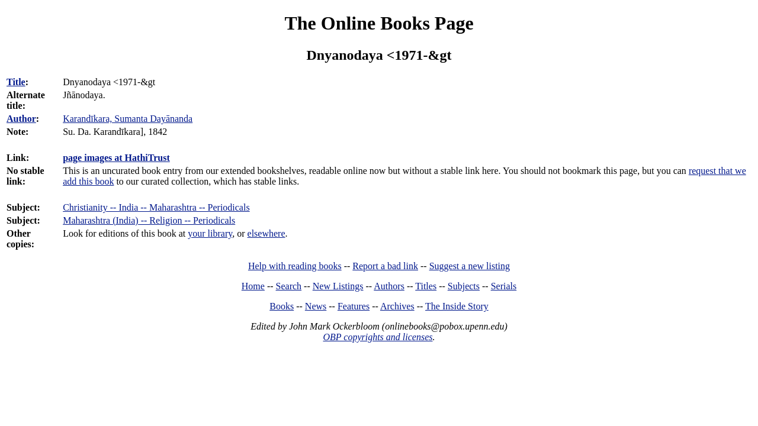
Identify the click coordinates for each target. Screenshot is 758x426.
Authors (389, 286)
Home (253, 286)
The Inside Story (457, 306)
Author (21, 119)
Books (281, 306)
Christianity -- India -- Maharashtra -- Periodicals (156, 207)
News (315, 306)
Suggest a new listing (469, 266)
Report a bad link (385, 266)
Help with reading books (295, 266)
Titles (425, 286)
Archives (397, 306)
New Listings (338, 286)
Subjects (464, 286)
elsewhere (266, 233)
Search (289, 286)
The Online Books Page (378, 23)
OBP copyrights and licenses (377, 337)
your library (210, 233)
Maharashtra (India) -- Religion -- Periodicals (149, 220)
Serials (504, 286)
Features (354, 306)
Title (16, 82)
